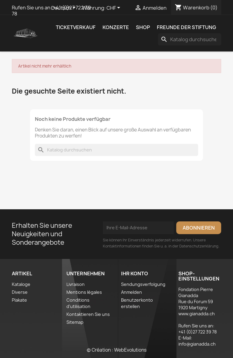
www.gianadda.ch (196, 314)
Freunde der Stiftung (186, 27)
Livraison (75, 284)
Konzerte (116, 27)
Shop (143, 27)
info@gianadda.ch (197, 344)
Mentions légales (84, 292)
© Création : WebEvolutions (117, 350)
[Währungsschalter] (114, 8)
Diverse (20, 292)
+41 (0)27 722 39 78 (197, 332)
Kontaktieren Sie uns (88, 314)
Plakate (19, 300)
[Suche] (189, 39)
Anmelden (131, 292)
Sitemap (74, 322)
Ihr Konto (134, 273)
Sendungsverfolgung (143, 284)
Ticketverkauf (76, 27)
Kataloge (21, 284)
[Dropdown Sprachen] (64, 8)
